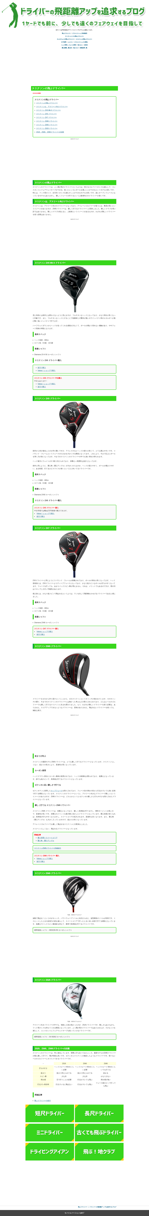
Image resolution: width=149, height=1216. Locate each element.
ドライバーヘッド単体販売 (79, 33)
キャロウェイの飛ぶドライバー (65, 39)
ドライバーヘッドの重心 (81, 42)
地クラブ (75, 47)
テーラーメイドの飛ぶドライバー (74, 36)
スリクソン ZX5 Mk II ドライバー (48, 110)
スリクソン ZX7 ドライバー (46, 117)
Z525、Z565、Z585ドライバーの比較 (50, 132)
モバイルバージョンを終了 (74, 1213)
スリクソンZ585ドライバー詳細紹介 (47, 848)
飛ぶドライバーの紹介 (42, 1100)
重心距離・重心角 (67, 47)
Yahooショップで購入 (45, 631)
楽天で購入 (42, 368)
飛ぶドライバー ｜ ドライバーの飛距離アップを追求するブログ (97, 1207)
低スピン (80, 45)
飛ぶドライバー (66, 33)
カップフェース (56, 791)
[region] (74, 66)
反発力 (86, 45)
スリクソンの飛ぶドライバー (84, 39)
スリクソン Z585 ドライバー (46, 121)
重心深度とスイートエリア (47, 838)
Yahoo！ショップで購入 (46, 370)
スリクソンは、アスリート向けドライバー (52, 106)
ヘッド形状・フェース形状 (68, 45)
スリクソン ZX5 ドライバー (46, 114)
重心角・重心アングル (46, 840)
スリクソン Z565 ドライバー (46, 125)
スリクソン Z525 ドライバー (46, 128)
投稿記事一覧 (83, 47)
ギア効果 (63, 42)
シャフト (70, 42)
